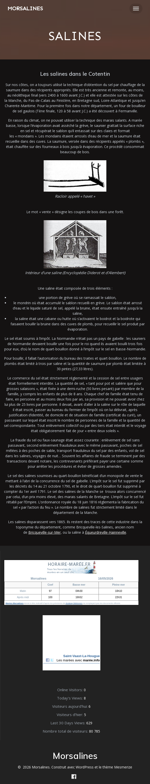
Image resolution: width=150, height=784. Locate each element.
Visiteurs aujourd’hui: (70, 706)
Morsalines (25, 8)
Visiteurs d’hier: (70, 714)
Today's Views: (70, 697)
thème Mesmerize (117, 767)
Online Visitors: (70, 689)
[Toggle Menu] (136, 8)
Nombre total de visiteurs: (66, 731)
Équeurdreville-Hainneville (105, 532)
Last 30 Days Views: (68, 722)
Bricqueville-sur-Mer (44, 532)
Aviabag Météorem (73, 603)
